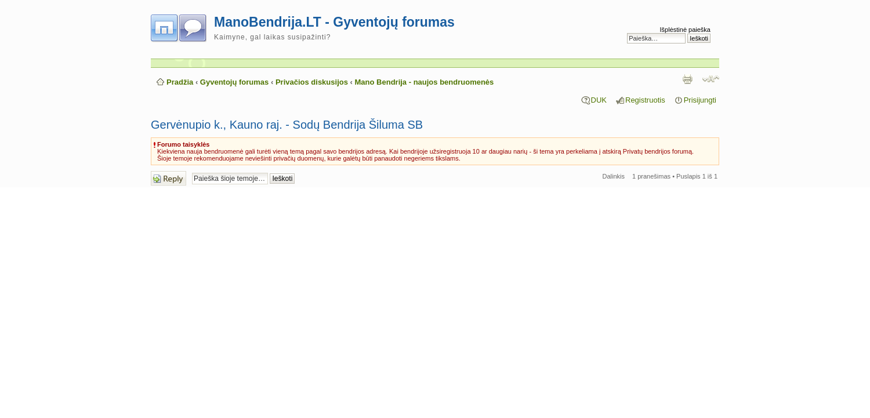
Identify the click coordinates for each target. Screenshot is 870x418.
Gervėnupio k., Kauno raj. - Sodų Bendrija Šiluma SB (287, 124)
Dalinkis (614, 176)
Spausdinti (687, 79)
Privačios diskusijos (312, 82)
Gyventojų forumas (234, 82)
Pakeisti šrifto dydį (710, 79)
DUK (599, 100)
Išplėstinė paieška (685, 29)
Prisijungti (700, 100)
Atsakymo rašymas (168, 178)
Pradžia (179, 82)
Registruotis (645, 100)
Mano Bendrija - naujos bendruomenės (424, 82)
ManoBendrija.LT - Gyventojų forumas (334, 22)
